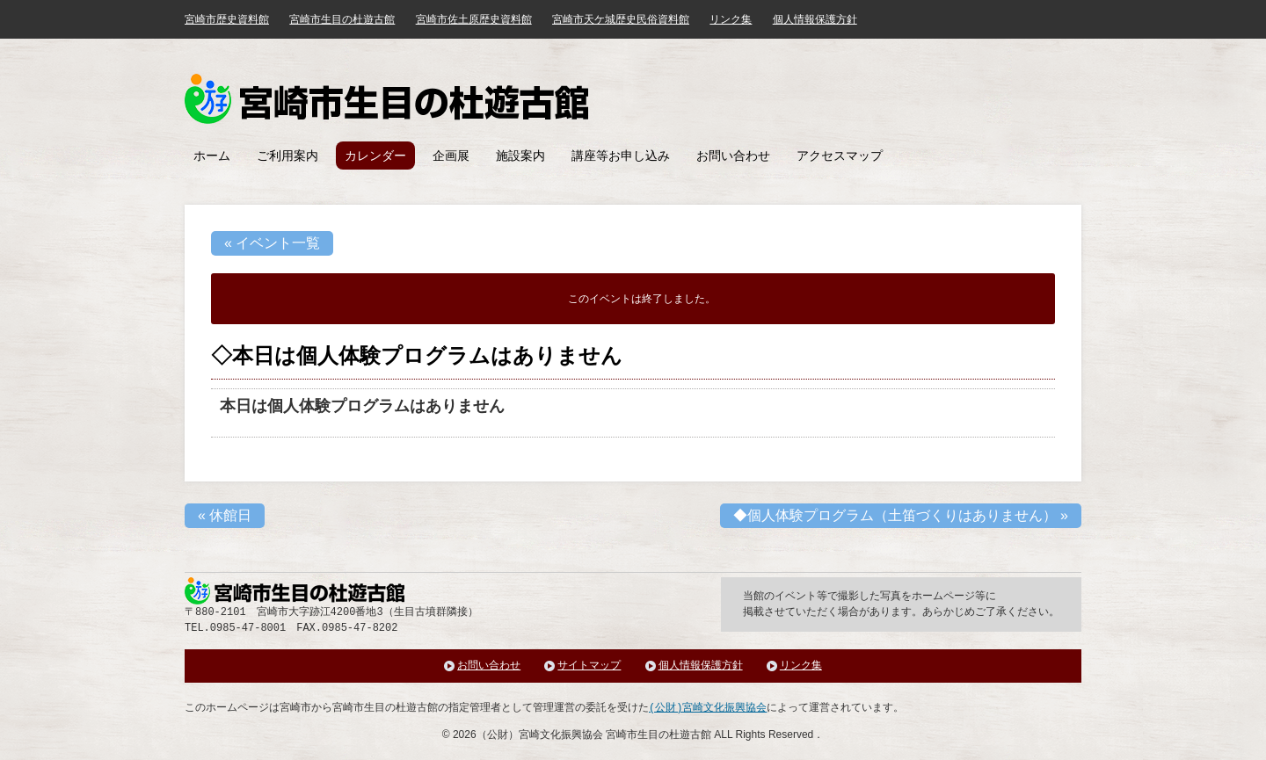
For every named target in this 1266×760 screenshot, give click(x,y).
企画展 (451, 155)
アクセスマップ (840, 155)
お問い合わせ (733, 155)
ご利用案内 (287, 155)
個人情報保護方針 (815, 19)
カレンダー (375, 155)
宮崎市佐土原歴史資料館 (474, 19)
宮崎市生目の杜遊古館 (342, 19)
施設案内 (520, 155)
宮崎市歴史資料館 (227, 19)
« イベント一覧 (272, 242)
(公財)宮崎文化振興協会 (708, 707)
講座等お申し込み (620, 155)
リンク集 (730, 19)
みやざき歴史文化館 (386, 99)
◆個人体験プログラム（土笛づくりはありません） (900, 515)
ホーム (211, 155)
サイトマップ (589, 665)
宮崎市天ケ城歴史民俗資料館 (620, 19)
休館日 (224, 515)
